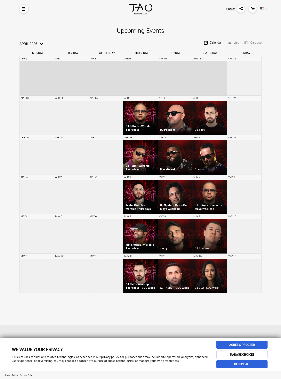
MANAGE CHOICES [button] (242, 354)
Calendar (213, 42)
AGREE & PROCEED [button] (242, 345)
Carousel (253, 42)
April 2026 (28, 44)
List (233, 42)
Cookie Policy (11, 375)
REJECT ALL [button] (242, 364)
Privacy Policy (27, 375)
